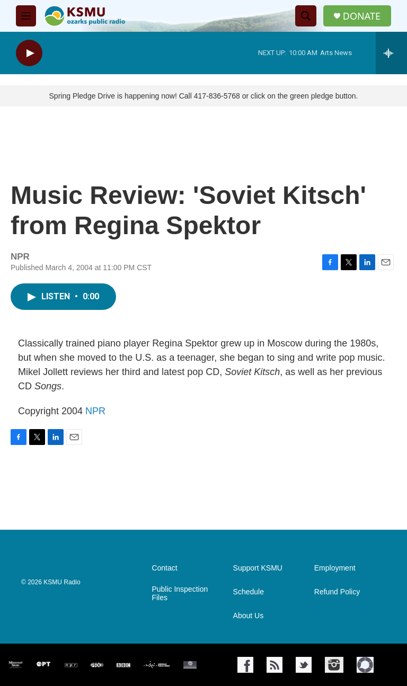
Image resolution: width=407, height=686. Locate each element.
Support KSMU (257, 568)
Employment (335, 568)
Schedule (248, 592)
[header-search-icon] (305, 15)
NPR (95, 411)
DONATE (362, 16)
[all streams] (391, 53)
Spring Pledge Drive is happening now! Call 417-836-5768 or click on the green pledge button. (203, 96)
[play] (29, 53)
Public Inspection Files (180, 593)
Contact (164, 568)
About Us (248, 616)
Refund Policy (337, 592)
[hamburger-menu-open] (26, 15)
